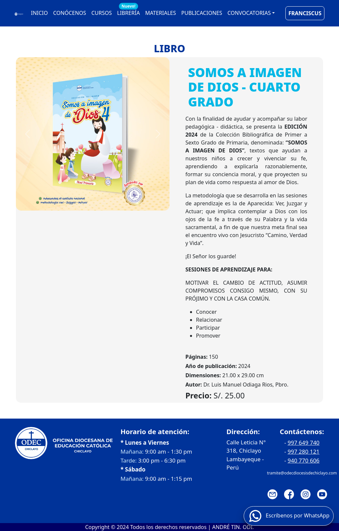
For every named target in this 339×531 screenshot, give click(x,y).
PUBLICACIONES (201, 13)
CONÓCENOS (69, 13)
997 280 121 (303, 451)
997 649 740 (303, 442)
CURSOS (101, 13)
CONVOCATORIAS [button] (249, 13)
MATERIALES (160, 13)
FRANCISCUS (304, 13)
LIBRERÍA (128, 11)
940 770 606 (303, 460)
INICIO (39, 13)
